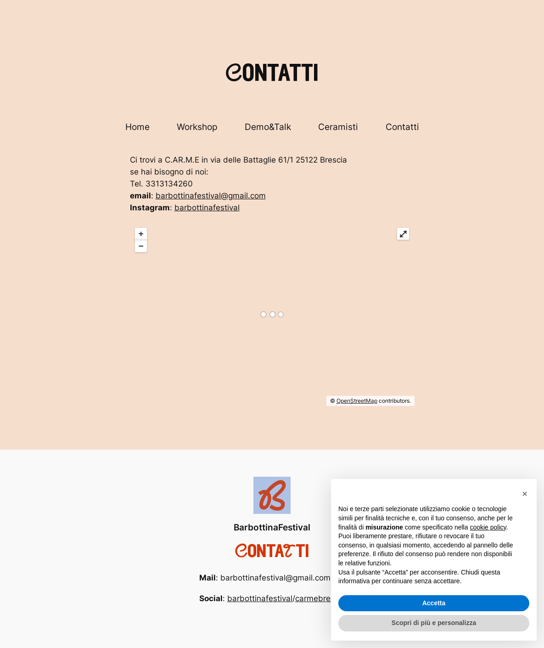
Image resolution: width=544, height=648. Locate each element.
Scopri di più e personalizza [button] (434, 622)
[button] (524, 493)
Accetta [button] (434, 603)
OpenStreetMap (356, 400)
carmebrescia (320, 598)
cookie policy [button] (488, 527)
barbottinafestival (207, 207)
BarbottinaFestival (272, 527)
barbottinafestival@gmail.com (211, 195)
